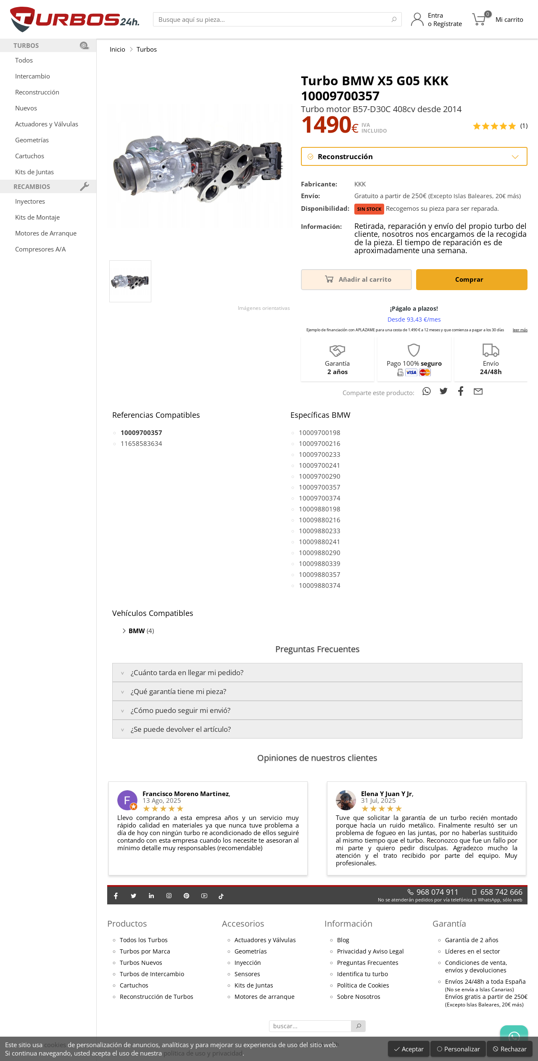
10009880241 (319, 541)
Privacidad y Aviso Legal (370, 951)
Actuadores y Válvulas (46, 124)
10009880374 (319, 585)
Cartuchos (29, 156)
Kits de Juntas (34, 172)
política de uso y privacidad (203, 1053)
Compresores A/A (40, 249)
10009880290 (319, 552)
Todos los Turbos (144, 940)
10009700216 (319, 443)
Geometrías (32, 140)
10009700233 (319, 454)
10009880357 (319, 574)
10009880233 (319, 531)
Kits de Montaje (37, 217)
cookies (55, 1044)
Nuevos (26, 108)
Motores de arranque (265, 997)
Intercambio (32, 76)
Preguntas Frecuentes (367, 963)
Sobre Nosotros (358, 997)
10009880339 (319, 563)
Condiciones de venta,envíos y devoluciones (476, 966)
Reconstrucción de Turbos (156, 997)
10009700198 (319, 432)
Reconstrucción (37, 92)
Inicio (117, 49)
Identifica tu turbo (362, 974)
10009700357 (319, 487)
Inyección (248, 963)
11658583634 (141, 443)
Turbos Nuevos (141, 963)
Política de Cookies (363, 985)
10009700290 (319, 476)
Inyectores (30, 201)
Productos (127, 923)
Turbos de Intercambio (152, 974)
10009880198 (319, 509)
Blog (343, 940)
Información (348, 923)
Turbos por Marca (145, 951)
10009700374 (319, 498)
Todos (24, 60)
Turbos (147, 49)
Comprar (470, 278)
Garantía (449, 923)
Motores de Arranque (45, 233)
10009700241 (319, 465)
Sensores (247, 974)
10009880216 (319, 520)
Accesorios (243, 923)
